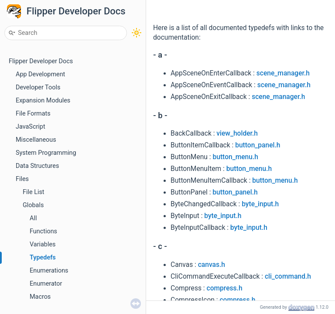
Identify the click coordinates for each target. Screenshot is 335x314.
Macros (40, 296)
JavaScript (30, 126)
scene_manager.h (283, 73)
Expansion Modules (43, 100)
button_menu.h (235, 157)
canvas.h (211, 265)
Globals (33, 205)
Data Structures (37, 166)
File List (33, 192)
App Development (40, 74)
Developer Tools (38, 87)
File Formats (33, 113)
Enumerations (49, 270)
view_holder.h (237, 133)
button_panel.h (257, 145)
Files (22, 179)
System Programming (46, 153)
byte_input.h (260, 204)
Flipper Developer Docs (76, 11)
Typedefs (43, 257)
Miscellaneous (36, 139)
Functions (43, 231)
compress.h (225, 288)
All (33, 218)
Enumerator (46, 283)
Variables (43, 244)
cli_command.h (288, 276)
